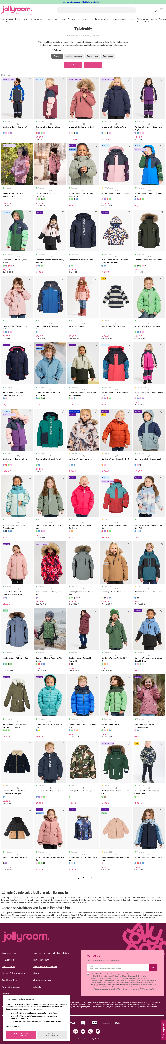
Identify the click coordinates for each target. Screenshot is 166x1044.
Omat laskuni (8, 966)
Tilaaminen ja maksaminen (45, 966)
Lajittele (93, 65)
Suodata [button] (73, 65)
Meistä (5, 993)
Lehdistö (37, 986)
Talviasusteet (92, 56)
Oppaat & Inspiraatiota (13, 973)
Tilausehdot (8, 959)
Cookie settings (9, 980)
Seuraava (91, 878)
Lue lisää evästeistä (14, 1026)
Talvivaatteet (85, 36)
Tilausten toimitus (42, 959)
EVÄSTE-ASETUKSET (52, 1035)
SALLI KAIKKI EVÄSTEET (21, 1035)
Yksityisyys (38, 973)
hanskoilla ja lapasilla (78, 902)
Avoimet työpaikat (11, 986)
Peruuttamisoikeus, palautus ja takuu (51, 953)
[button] (155, 10)
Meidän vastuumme (42, 980)
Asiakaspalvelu (9, 953)
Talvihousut (108, 56)
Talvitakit (95, 36)
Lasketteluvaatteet (74, 56)
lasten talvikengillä (61, 902)
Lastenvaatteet (72, 36)
